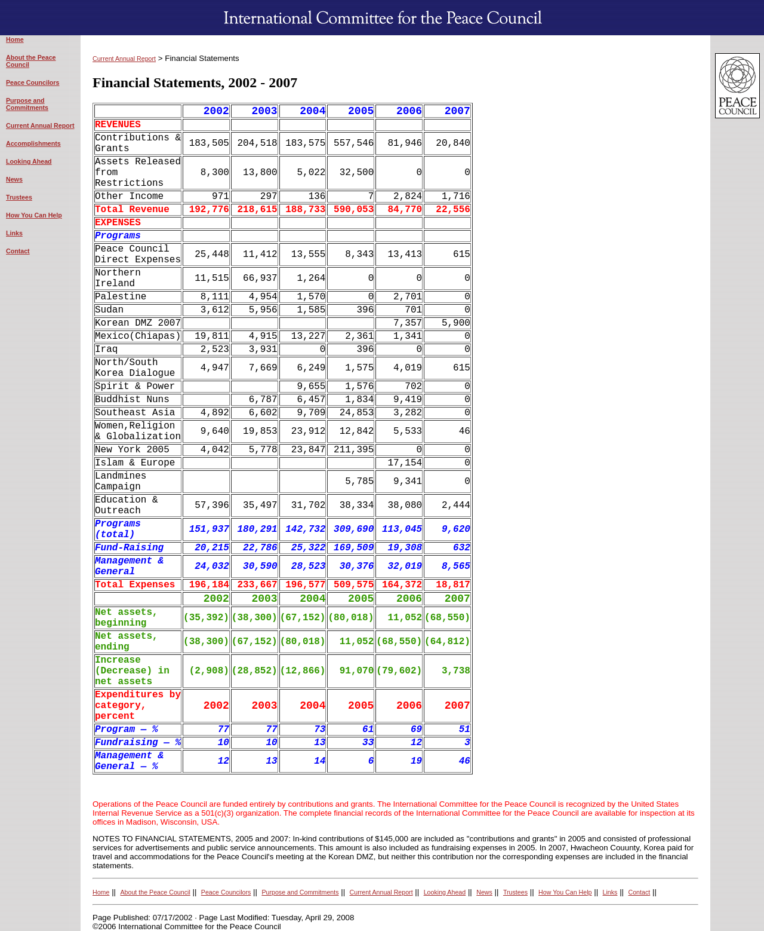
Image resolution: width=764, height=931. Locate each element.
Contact (18, 251)
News (14, 179)
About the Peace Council (155, 892)
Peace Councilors (32, 82)
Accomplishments (33, 143)
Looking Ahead (29, 161)
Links (14, 233)
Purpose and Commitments (27, 104)
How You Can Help (34, 215)
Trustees (19, 197)
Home (15, 39)
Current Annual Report (40, 125)
